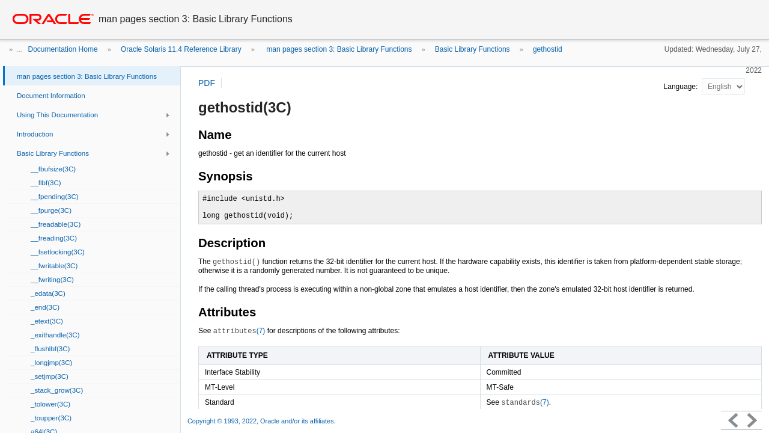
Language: (682, 86)
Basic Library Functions (472, 49)
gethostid (547, 49)
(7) (239, 331)
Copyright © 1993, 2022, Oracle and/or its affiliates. (262, 421)
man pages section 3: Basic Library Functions (338, 49)
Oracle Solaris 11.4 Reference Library (181, 49)
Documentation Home (63, 49)
